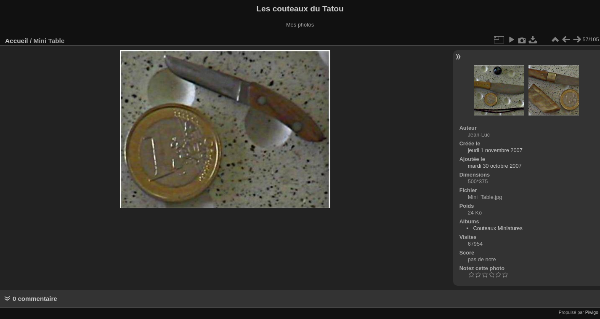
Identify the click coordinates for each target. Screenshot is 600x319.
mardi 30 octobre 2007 (495, 166)
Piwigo (591, 312)
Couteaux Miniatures (497, 228)
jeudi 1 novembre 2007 (495, 150)
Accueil (16, 40)
